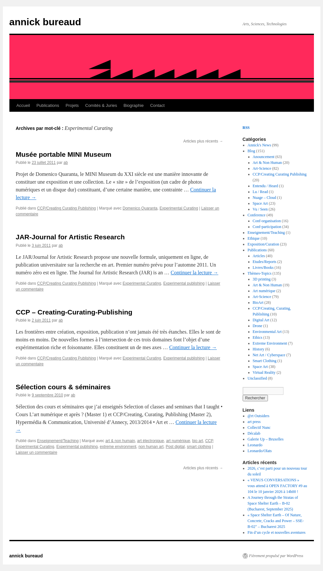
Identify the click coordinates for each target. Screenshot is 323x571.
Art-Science (262, 168)
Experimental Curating (179, 208)
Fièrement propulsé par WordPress (276, 556)
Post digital (175, 446)
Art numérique (264, 291)
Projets (72, 105)
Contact (157, 105)
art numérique (178, 441)
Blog (251, 151)
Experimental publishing (183, 283)
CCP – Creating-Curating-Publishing (74, 312)
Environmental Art (267, 331)
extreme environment (118, 446)
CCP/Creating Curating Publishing (66, 208)
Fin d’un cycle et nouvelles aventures (277, 532)
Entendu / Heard (265, 186)
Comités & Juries (101, 105)
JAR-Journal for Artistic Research (70, 237)
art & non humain (120, 441)
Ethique (254, 238)
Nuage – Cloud (264, 197)
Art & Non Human (267, 162)
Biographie (133, 105)
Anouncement (263, 156)
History (258, 349)
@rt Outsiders (258, 416)
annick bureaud (45, 22)
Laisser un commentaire (36, 452)
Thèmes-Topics (259, 273)
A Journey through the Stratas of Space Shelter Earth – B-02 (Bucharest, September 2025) (273, 503)
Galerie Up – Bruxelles (265, 439)
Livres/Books (263, 267)
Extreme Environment (270, 343)
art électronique (150, 441)
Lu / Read (260, 191)
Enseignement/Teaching (58, 441)
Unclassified (257, 378)
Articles (259, 256)
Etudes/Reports (264, 261)
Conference (256, 215)
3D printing (262, 279)
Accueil (23, 105)
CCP (209, 441)
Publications (47, 105)
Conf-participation (267, 226)
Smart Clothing (265, 361)
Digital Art (261, 320)
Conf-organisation (267, 221)
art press (254, 421)
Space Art (260, 203)
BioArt (258, 302)
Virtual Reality (264, 372)
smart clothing (199, 446)
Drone (257, 326)
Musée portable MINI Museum (63, 154)
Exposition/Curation (263, 244)
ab (65, 162)
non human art (150, 446)
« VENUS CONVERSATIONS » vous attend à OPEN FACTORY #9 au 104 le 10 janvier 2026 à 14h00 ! (277, 486)
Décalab (254, 433)
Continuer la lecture (194, 272)
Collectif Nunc (259, 427)
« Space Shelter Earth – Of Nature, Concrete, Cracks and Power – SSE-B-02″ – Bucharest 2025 (276, 521)
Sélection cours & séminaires (63, 387)
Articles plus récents (203, 141)
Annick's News (259, 145)
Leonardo (255, 445)
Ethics (257, 337)
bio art (197, 441)
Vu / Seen (260, 209)
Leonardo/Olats (260, 451)
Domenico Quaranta (140, 208)
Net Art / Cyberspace (269, 355)
